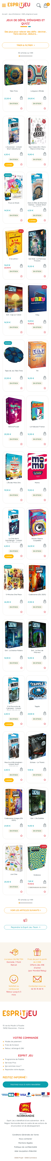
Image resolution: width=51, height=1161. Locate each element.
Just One (13, 874)
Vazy (37, 315)
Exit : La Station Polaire (14, 650)
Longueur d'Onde (37, 91)
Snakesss (37, 875)
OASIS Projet (18, 1158)
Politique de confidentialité (25, 1147)
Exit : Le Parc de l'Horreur (37, 651)
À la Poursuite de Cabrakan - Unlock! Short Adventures (13, 707)
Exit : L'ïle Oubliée (37, 818)
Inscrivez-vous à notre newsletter (25, 1084)
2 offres (9, 165)
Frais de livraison (11, 1045)
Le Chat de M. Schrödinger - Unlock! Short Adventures (13, 540)
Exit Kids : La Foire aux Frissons (37, 260)
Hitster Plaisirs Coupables (37, 539)
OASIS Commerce (31, 1158)
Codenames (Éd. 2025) (37, 595)
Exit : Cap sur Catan (13, 315)
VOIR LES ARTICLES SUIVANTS (24, 910)
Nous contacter (25, 1139)
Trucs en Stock (13, 203)
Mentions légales (25, 1143)
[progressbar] (25, 902)
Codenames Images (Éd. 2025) (13, 819)
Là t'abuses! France (37, 427)
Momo (37, 483)
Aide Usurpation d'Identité (26, 1151)
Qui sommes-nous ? (12, 1066)
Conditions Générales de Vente (25, 1135)
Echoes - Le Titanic (37, 762)
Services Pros (10, 1063)
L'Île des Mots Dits (14, 483)
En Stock (14, 103)
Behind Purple (13, 427)
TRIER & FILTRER (25, 45)
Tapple (37, 706)
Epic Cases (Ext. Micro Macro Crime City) (37, 148)
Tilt (37, 371)
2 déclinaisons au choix (37, 887)
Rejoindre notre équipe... (14, 1069)
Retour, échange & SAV (14, 1048)
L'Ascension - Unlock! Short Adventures (14, 148)
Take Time (14, 91)
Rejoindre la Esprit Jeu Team (25, 927)
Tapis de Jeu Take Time (14, 371)
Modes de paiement (12, 1041)
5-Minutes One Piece (14, 595)
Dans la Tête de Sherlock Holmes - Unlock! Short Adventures (37, 204)
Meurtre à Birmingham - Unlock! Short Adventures (13, 763)
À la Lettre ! (13, 259)
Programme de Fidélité (14, 1059)
